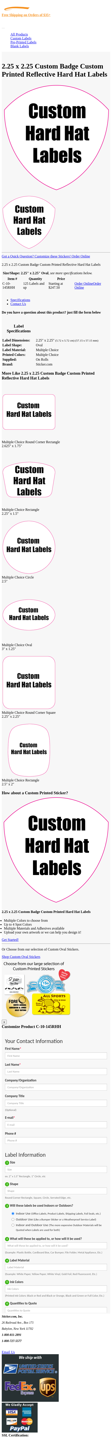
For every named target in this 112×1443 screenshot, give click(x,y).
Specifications (20, 300)
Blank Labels (19, 46)
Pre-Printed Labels (23, 42)
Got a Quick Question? (18, 256)
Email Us (8, 1352)
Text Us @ (17, 1347)
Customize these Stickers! (52, 256)
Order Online (80, 256)
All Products (19, 34)
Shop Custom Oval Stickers (21, 957)
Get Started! (10, 940)
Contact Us (18, 304)
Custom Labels (20, 38)
